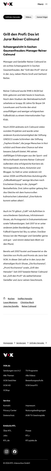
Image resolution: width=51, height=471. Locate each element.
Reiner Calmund (29, 306)
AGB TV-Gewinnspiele (35, 415)
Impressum (30, 405)
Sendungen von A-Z (12, 370)
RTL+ (28, 435)
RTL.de (6, 440)
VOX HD (7, 385)
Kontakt (6, 405)
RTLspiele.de (31, 440)
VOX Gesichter (9, 380)
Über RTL (7, 430)
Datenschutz (8, 415)
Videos (28, 17)
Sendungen (21, 343)
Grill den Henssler (37, 343)
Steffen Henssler (25, 298)
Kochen (11, 298)
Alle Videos (30, 375)
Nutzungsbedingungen (36, 410)
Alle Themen (8, 375)
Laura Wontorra (10, 302)
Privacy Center (9, 410)
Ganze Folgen (42, 17)
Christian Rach (27, 302)
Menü (43, 4)
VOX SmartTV (32, 385)
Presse (28, 430)
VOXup (6, 390)
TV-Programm (32, 370)
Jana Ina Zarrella (11, 306)
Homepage (8, 343)
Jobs (5, 435)
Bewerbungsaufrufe (34, 380)
